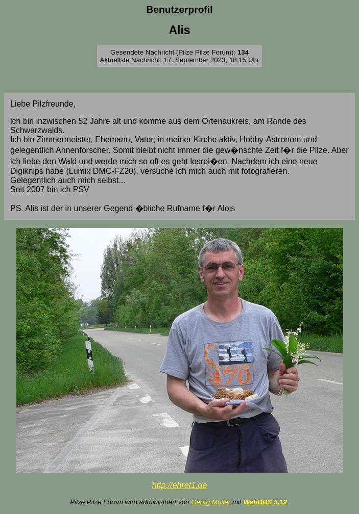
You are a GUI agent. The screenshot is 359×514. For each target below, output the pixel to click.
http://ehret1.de (179, 485)
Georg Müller (210, 502)
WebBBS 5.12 (265, 502)
